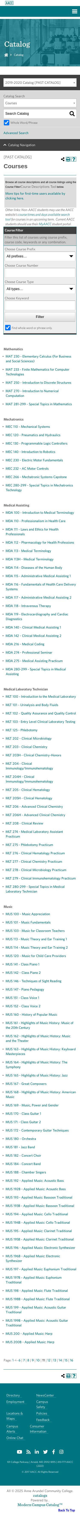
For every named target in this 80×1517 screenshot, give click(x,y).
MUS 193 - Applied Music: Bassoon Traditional (39, 1197)
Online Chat (14, 1438)
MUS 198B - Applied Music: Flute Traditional (38, 1299)
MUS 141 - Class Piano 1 (22, 964)
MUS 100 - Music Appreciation (28, 914)
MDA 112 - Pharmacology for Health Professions (40, 542)
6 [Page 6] (19, 1360)
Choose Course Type (19, 282)
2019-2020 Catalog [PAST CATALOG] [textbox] (33, 83)
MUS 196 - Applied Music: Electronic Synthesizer (40, 1248)
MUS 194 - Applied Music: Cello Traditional (37, 1214)
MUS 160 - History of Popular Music (31, 1014)
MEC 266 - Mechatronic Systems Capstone (36, 477)
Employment (15, 1402)
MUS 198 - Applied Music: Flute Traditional (37, 1291)
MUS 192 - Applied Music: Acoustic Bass (35, 1181)
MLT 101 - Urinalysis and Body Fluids (32, 705)
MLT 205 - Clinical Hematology (28, 790)
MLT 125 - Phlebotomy (22, 730)
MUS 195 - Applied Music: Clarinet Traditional (39, 1231)
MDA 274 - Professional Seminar (29, 652)
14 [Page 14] (60, 1360)
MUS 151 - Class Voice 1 (22, 998)
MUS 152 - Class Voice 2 (23, 1006)
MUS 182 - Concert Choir (23, 1155)
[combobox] (40, 82)
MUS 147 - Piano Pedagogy (25, 989)
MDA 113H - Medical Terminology (30, 559)
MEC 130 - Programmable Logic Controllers (36, 443)
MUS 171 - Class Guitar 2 (23, 1122)
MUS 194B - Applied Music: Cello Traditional (38, 1222)
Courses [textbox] (11, 103)
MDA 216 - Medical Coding (25, 644)
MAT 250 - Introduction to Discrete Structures (38, 383)
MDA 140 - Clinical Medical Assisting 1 (33, 627)
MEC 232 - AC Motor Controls (27, 468)
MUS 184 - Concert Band (23, 1164)
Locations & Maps (14, 1416)
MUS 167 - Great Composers (26, 1084)
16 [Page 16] (71, 1360)
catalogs (40, 1495)
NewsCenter (45, 1395)
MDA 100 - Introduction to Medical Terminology (40, 513)
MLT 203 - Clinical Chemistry (26, 747)
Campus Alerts (12, 1428)
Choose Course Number (21, 265)
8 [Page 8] (28, 1360)
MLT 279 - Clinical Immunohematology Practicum (41, 878)
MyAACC (45, 224)
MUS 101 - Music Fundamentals (28, 922)
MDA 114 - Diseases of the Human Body (34, 568)
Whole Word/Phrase (24, 122)
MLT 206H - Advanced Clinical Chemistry (35, 815)
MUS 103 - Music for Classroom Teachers (35, 931)
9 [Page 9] (33, 1360)
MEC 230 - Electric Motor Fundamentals (34, 460)
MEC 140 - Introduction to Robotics (30, 452)
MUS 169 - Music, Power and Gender (32, 1105)
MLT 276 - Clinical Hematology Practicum (35, 853)
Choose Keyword (17, 298)
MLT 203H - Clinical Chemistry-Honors (33, 755)
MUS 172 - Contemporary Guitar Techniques (37, 1130)
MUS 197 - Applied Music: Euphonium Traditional (41, 1269)
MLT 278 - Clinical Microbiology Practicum (36, 870)
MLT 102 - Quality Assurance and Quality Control (41, 713)
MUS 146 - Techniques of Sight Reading (33, 981)
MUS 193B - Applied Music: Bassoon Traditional (40, 1206)
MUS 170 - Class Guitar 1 (23, 1114)
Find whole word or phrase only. (32, 328)
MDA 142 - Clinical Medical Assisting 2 (33, 636)
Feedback (42, 1420)
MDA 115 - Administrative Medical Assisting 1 (38, 576)
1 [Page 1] (13, 1360)
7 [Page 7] (24, 1360)
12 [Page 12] (49, 1360)
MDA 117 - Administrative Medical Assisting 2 (38, 597)
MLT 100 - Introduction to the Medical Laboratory (41, 696)
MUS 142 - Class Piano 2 (23, 973)
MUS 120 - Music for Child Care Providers (36, 956)
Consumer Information (38, 1428)
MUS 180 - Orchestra (21, 1139)
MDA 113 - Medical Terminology (28, 551)
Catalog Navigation (21, 145)
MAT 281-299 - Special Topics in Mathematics (39, 404)
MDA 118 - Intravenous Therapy (28, 606)
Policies (41, 1413)
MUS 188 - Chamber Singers (26, 1172)
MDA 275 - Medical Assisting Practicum (34, 661)
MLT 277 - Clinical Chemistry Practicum (34, 861)
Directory (13, 1395)
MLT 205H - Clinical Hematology (29, 798)
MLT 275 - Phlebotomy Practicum (29, 845)
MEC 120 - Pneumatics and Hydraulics (33, 435)
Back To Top (66, 1510)
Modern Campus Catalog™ (40, 1504)
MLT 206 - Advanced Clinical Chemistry (34, 806)
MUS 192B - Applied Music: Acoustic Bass (36, 1189)
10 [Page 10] (38, 1360)
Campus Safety (42, 1404)
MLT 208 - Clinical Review (24, 823)
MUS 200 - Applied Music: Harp (29, 1334)
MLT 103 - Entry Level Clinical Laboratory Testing (40, 722)
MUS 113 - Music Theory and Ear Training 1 (36, 939)
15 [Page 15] (65, 1360)
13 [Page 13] (54, 1360)
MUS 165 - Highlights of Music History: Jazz (37, 1075)
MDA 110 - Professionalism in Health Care (35, 521)
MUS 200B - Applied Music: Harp (30, 1342)
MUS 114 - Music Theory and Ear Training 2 (37, 947)
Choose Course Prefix (20, 249)
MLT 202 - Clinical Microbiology (29, 738)
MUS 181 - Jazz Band (20, 1147)
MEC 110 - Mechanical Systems (28, 427)
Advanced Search (15, 133)
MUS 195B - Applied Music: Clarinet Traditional (40, 1239)
